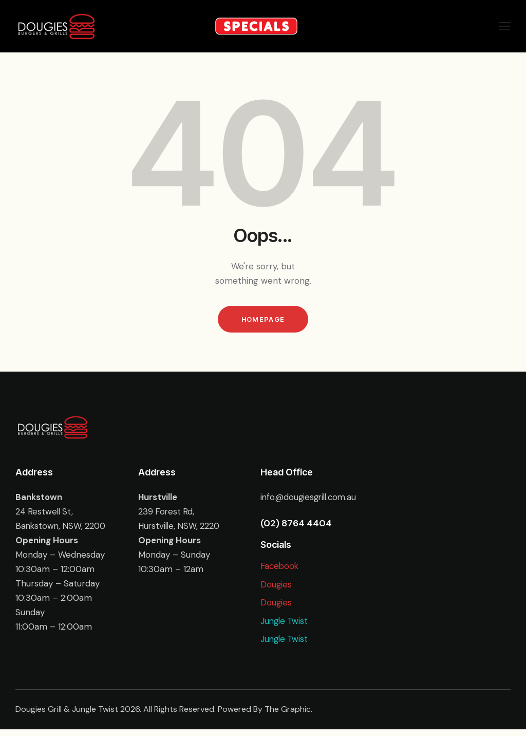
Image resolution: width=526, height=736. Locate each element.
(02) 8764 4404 (296, 525)
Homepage (263, 320)
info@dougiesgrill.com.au (310, 498)
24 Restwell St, (45, 513)
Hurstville (158, 498)
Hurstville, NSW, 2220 (180, 527)
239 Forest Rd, (167, 513)
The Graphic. (288, 716)
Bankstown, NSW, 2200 (62, 527)
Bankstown (39, 498)
